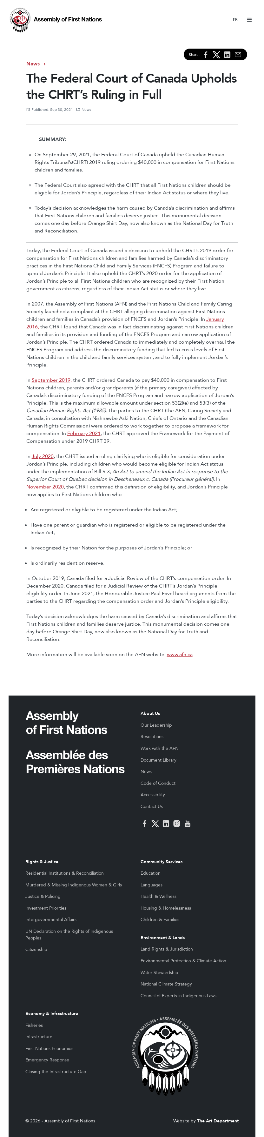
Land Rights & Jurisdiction (167, 949)
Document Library (158, 760)
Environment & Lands (163, 938)
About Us (150, 713)
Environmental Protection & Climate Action (183, 961)
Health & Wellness (158, 896)
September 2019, (52, 380)
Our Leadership (156, 725)
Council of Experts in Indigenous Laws (178, 996)
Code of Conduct (158, 783)
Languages (151, 885)
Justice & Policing (43, 896)
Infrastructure (38, 1037)
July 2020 (43, 456)
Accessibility (153, 795)
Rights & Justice (41, 862)
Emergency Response (47, 1060)
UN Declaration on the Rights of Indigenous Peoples (69, 934)
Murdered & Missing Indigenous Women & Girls (73, 885)
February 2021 (84, 433)
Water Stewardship (159, 973)
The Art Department (218, 1121)
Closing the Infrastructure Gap (55, 1072)
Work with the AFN (160, 748)
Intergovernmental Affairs (50, 920)
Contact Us (152, 807)
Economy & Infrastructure (51, 1014)
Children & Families (160, 920)
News (33, 63)
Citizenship (36, 949)
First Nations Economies (49, 1049)
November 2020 (45, 486)
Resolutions (152, 737)
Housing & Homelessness (166, 908)
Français (235, 20)
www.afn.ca (180, 654)
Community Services (161, 862)
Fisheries (34, 1025)
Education (151, 873)
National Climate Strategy (166, 984)
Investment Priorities (45, 908)
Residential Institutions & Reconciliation (64, 873)
